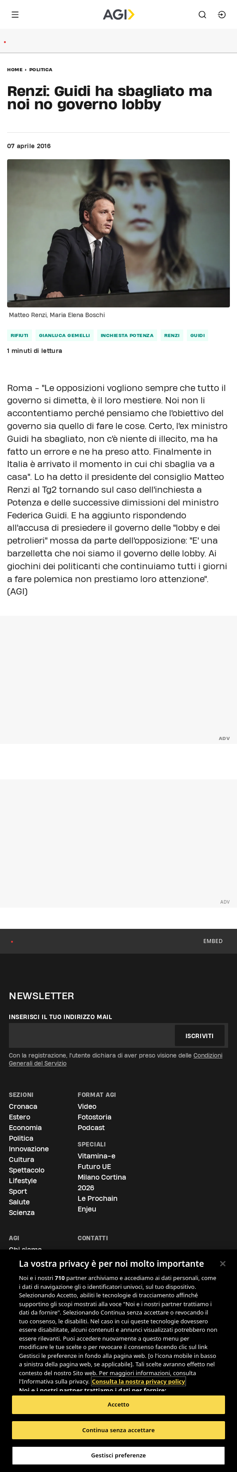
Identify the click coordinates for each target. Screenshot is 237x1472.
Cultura (21, 1159)
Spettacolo (26, 1170)
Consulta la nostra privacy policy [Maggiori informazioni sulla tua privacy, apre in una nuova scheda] (138, 1381)
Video (87, 1106)
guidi (197, 335)
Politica (41, 69)
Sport (18, 1191)
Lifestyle (23, 1181)
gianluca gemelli (64, 335)
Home (15, 69)
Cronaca (23, 1106)
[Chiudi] (223, 1263)
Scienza (22, 1212)
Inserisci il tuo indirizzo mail (60, 1017)
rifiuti (19, 335)
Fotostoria (94, 1117)
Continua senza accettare (118, 1430)
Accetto (119, 1404)
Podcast (91, 1127)
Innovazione (29, 1149)
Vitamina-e (96, 1156)
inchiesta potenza (127, 335)
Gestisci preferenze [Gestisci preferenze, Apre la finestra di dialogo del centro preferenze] (118, 1455)
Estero (19, 1117)
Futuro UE (94, 1166)
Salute (19, 1202)
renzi (172, 335)
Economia (25, 1127)
